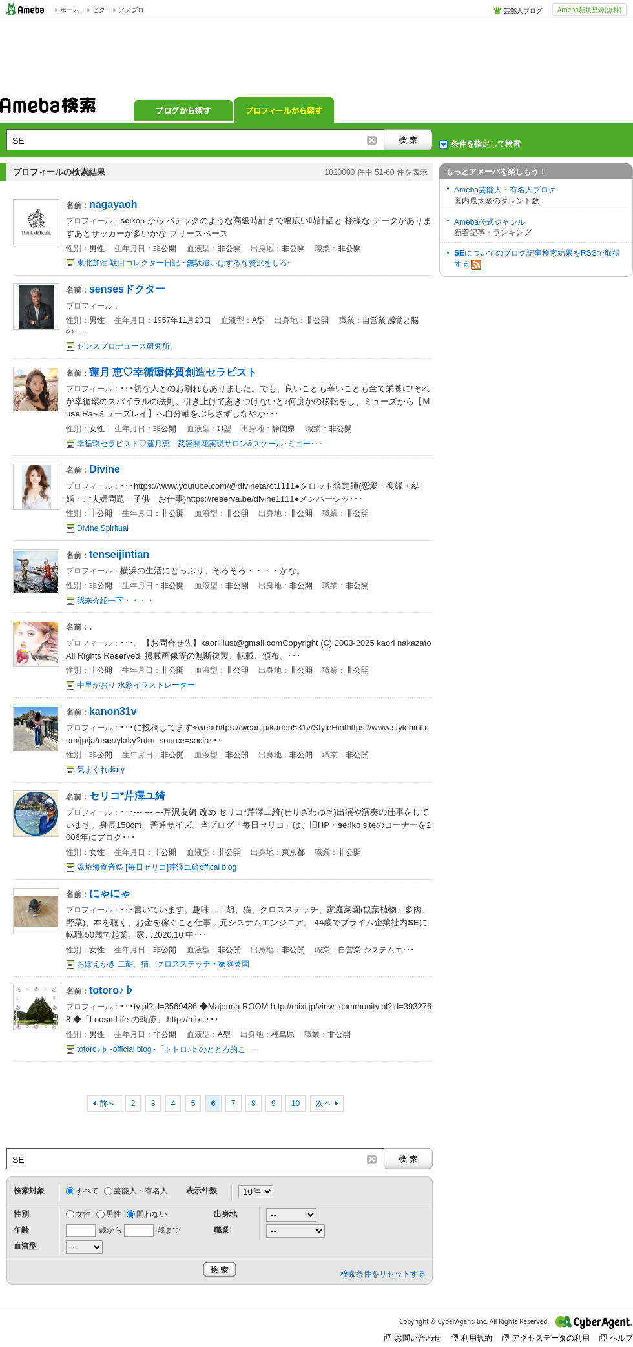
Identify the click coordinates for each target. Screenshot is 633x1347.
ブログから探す (183, 110)
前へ (108, 1103)
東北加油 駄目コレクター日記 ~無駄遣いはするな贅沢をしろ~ (184, 262)
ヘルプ (616, 1337)
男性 (113, 1213)
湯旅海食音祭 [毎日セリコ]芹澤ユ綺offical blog (156, 867)
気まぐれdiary (101, 769)
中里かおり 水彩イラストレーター (136, 685)
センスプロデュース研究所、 (127, 346)
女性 (83, 1213)
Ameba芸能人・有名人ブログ (505, 189)
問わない (151, 1213)
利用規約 (471, 1337)
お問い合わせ (412, 1337)
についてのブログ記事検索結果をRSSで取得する (537, 259)
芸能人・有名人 (141, 1190)
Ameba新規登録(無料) (589, 9)
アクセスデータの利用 (546, 1337)
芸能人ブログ (523, 10)
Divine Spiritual (103, 528)
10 (295, 1103)
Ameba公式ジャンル (489, 222)
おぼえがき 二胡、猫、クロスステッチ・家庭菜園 (163, 964)
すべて (87, 1190)
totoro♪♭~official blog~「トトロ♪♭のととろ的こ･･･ (167, 1049)
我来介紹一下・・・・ (115, 600)
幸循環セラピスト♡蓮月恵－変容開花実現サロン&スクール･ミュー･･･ (199, 443)
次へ (323, 1103)
